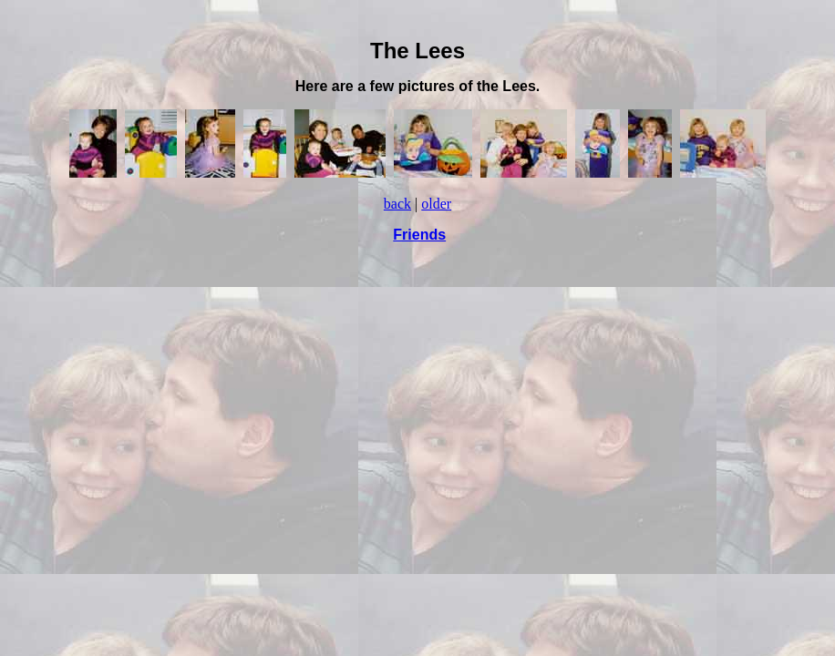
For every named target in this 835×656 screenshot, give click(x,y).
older (436, 203)
